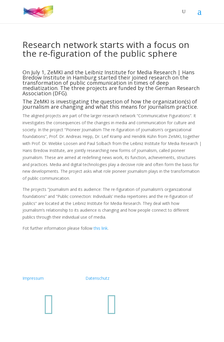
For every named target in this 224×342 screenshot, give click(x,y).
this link (101, 228)
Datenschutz (97, 278)
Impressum (33, 278)
